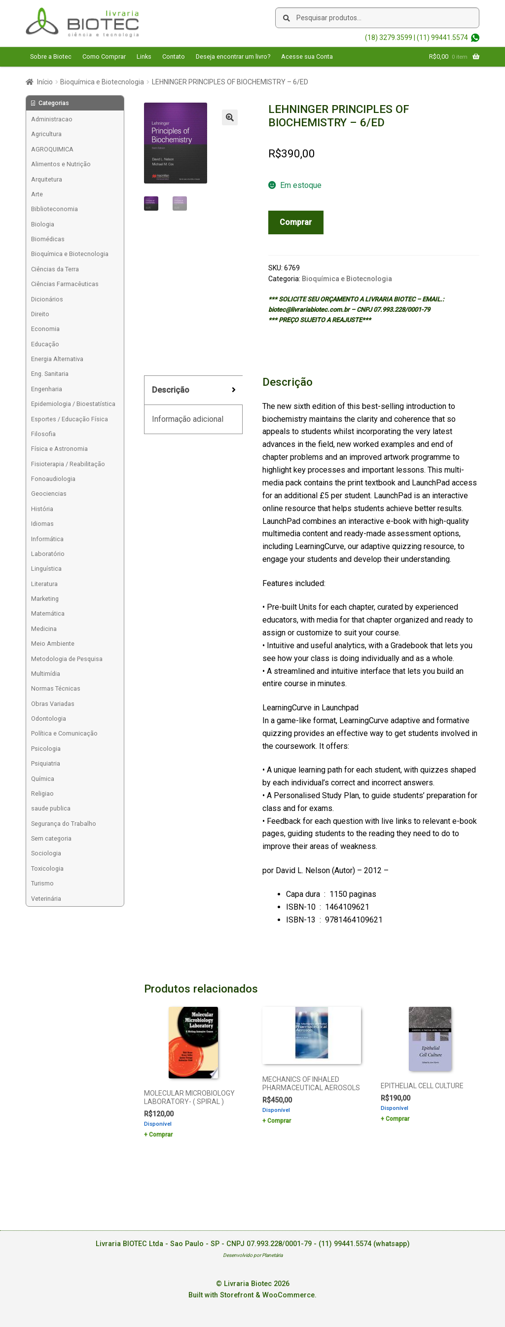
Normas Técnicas (55, 688)
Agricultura (46, 134)
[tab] (193, 390)
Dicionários (47, 299)
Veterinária (46, 898)
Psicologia (46, 748)
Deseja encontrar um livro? (233, 56)
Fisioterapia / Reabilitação (68, 464)
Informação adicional (187, 419)
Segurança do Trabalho (63, 823)
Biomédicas (48, 239)
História (42, 509)
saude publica (51, 808)
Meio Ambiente (52, 643)
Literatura (44, 584)
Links (144, 56)
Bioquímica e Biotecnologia (102, 82)
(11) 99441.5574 (442, 37)
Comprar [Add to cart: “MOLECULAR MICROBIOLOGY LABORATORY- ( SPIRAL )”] (161, 1134)
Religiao (42, 793)
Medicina (44, 628)
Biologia (42, 224)
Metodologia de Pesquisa (67, 659)
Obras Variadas (52, 703)
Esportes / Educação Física (69, 419)
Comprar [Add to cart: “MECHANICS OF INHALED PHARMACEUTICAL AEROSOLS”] (279, 1120)
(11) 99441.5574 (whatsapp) (364, 1244)
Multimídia (45, 673)
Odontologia (48, 718)
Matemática (48, 613)
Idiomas (42, 523)
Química (42, 778)
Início (45, 82)
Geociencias (49, 493)
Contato (173, 56)
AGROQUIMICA (52, 149)
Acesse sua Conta (307, 56)
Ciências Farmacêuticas (65, 284)
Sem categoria (51, 838)
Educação (45, 344)
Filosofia (43, 434)
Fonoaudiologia (53, 478)
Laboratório (48, 553)
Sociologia (46, 853)
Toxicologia (47, 868)
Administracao (51, 119)
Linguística (46, 568)
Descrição (170, 390)
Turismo (42, 883)
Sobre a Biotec (51, 56)
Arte (37, 194)
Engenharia (46, 389)
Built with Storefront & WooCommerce (251, 1295)
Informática (47, 539)
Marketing (45, 598)
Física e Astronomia (59, 448)
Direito (40, 314)
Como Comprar (104, 56)
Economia (45, 328)
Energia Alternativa (57, 359)
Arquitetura (46, 179)
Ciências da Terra (55, 269)
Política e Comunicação (64, 733)
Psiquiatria (45, 763)
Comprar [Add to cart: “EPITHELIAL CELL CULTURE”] (397, 1118)
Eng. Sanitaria (50, 373)
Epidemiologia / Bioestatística (73, 403)
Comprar (296, 222)
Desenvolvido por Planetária (253, 1255)
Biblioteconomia (54, 209)
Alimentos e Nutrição (61, 164)
